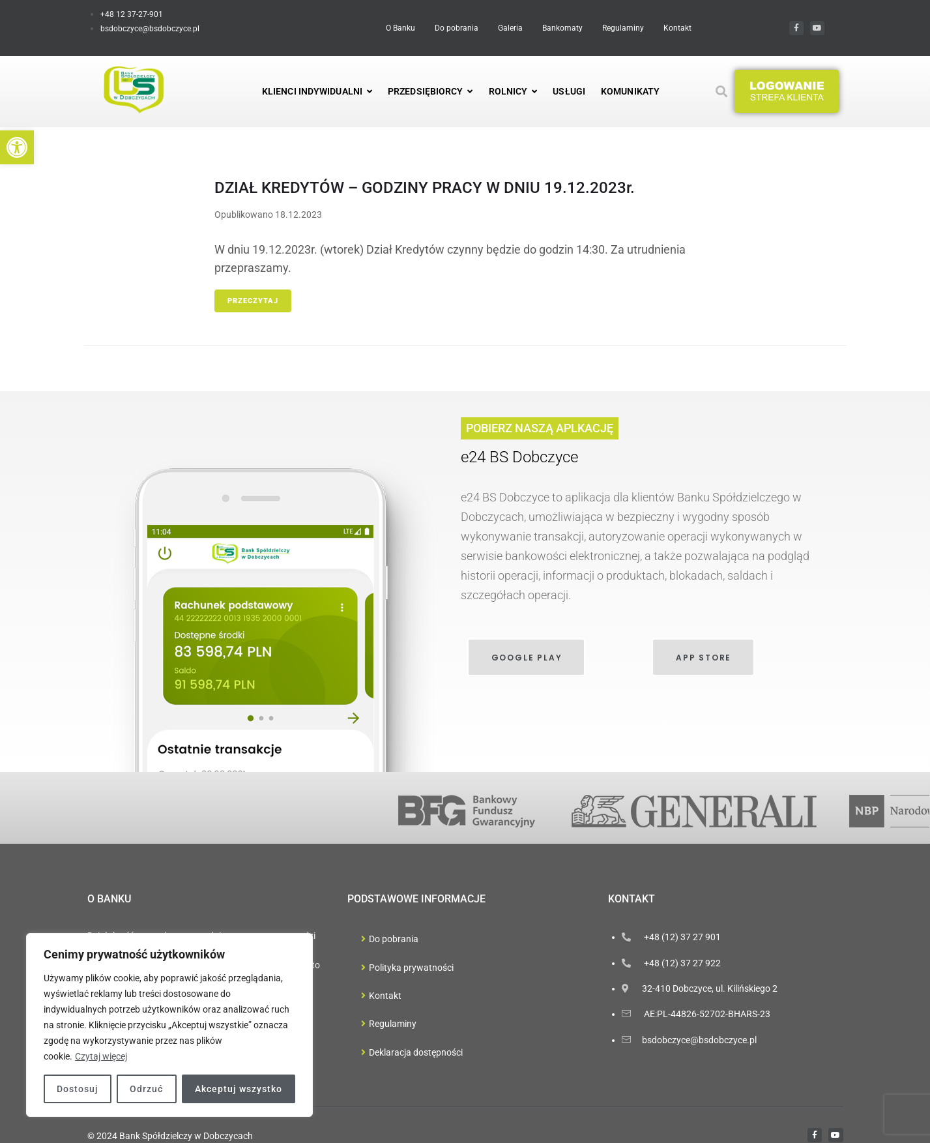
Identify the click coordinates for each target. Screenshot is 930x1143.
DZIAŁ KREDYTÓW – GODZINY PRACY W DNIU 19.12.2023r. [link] (424, 188)
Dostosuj (77, 1089)
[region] (169, 1025)
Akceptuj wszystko (238, 1089)
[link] (17, 147)
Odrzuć (146, 1089)
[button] (786, 91)
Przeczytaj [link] (252, 301)
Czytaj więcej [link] (101, 1056)
